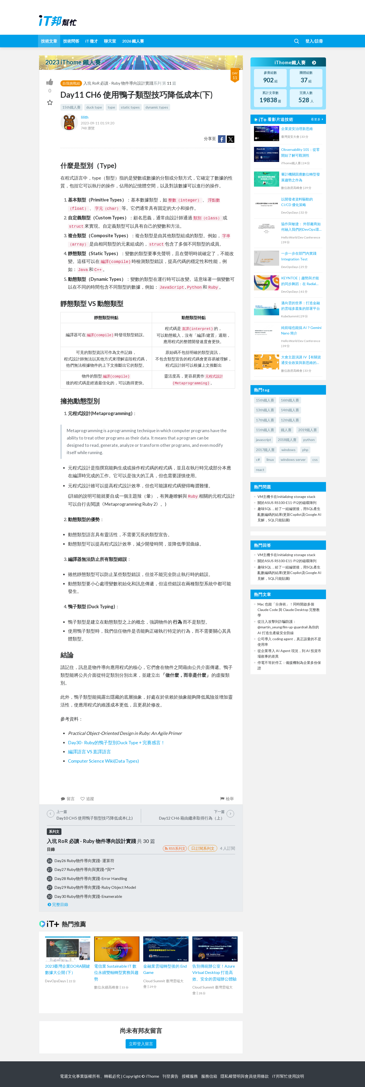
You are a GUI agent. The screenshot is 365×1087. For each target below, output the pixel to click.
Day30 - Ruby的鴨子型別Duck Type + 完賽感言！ (116, 742)
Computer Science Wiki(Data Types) (103, 761)
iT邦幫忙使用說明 (288, 1076)
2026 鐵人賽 (133, 41)
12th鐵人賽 (290, 420)
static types (130, 107)
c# (258, 459)
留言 (67, 798)
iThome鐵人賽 (295, 62)
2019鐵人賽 (307, 430)
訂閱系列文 (202, 848)
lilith (84, 117)
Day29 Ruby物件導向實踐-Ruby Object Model (95, 887)
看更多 (317, 119)
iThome (152, 1076)
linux (270, 459)
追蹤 (87, 798)
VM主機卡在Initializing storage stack (286, 496)
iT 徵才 (91, 41)
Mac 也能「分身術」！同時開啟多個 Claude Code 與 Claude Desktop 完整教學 (289, 610)
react (260, 469)
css (315, 459)
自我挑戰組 (71, 83)
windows (288, 450)
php (305, 450)
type (111, 107)
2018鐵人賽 (287, 439)
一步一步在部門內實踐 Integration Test (298, 256)
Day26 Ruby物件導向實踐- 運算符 (84, 860)
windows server (293, 459)
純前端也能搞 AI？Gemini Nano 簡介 (301, 330)
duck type (94, 107)
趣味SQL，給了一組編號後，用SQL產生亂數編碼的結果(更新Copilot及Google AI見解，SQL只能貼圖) (289, 514)
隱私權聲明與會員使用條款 (245, 1076)
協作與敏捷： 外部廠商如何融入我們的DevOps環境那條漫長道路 (301, 227)
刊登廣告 (170, 1076)
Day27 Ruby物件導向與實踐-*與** (84, 869)
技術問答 (71, 41)
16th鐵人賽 (290, 400)
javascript (263, 439)
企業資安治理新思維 (297, 128)
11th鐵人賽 (265, 430)
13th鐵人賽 (265, 410)
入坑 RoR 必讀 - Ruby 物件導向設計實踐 (118, 83)
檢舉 (227, 798)
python (309, 439)
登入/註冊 (314, 41)
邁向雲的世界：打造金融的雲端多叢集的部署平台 (300, 306)
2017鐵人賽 (265, 450)
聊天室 (110, 41)
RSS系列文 (175, 848)
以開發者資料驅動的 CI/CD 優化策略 (297, 202)
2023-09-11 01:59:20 (97, 123)
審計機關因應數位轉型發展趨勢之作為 (300, 177)
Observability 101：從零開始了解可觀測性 (300, 152)
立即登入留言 (141, 1043)
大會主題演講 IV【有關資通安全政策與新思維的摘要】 (301, 360)
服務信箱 (209, 1076)
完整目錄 (57, 904)
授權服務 (190, 1076)
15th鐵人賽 (71, 107)
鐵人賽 (286, 430)
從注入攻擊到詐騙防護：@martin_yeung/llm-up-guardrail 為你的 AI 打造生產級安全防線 (288, 627)
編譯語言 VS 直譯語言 (89, 751)
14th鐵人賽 (290, 410)
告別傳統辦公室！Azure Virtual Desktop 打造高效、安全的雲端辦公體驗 (214, 972)
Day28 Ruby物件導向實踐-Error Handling (90, 878)
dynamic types (156, 107)
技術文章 (49, 41)
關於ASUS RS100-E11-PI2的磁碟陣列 (287, 502)
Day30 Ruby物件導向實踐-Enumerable (88, 896)
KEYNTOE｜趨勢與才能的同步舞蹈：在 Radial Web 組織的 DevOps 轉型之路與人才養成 (300, 281)
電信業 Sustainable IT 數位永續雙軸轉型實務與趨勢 (116, 972)
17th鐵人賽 (265, 420)
